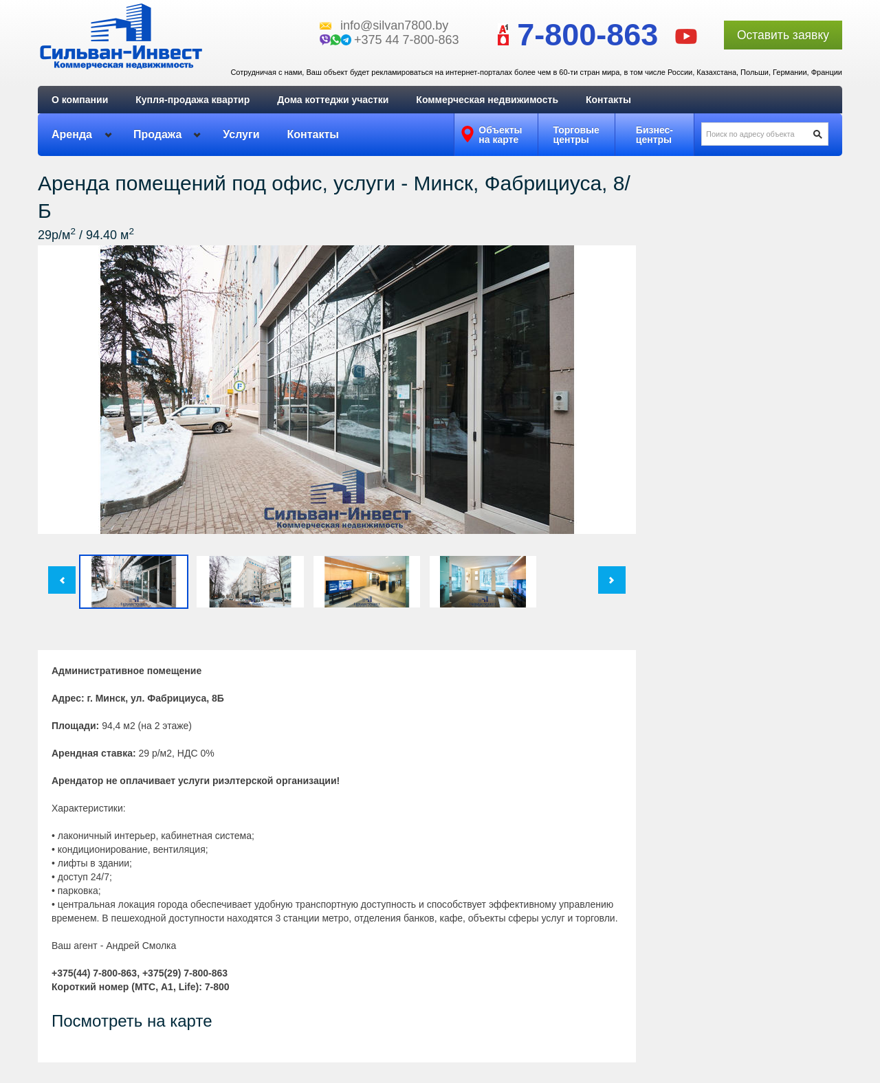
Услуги (241, 134)
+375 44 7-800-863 (406, 40)
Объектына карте (500, 134)
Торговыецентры (576, 134)
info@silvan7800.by (394, 25)
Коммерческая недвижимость (487, 99)
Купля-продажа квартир (192, 99)
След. (612, 580)
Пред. (62, 580)
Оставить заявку (783, 35)
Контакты (608, 99)
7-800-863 (573, 34)
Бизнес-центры (654, 134)
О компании (80, 99)
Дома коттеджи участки (332, 99)
